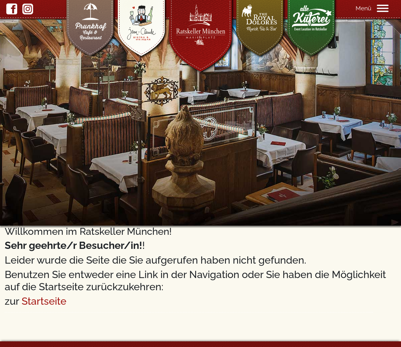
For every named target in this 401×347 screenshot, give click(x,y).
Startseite (44, 301)
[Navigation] (388, 8)
